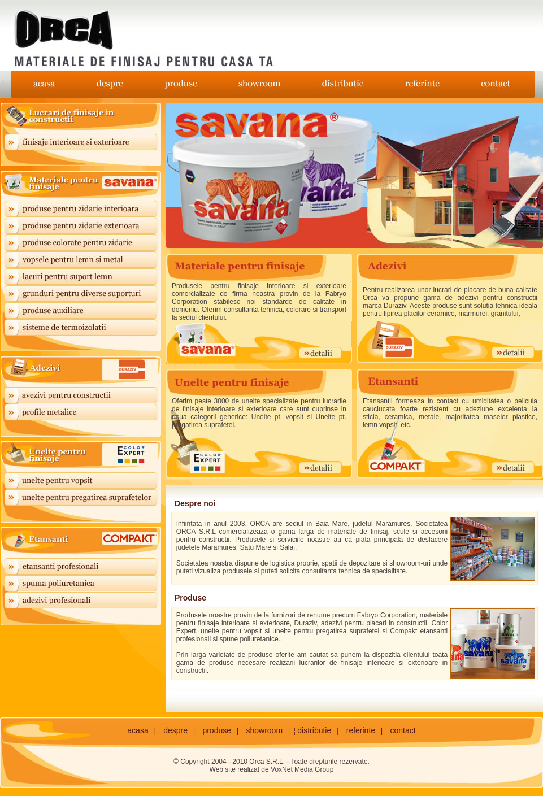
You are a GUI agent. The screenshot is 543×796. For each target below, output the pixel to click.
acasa (137, 730)
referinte (360, 730)
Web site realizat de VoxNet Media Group (272, 769)
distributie (314, 730)
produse (216, 730)
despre (175, 730)
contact (403, 730)
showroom (264, 730)
